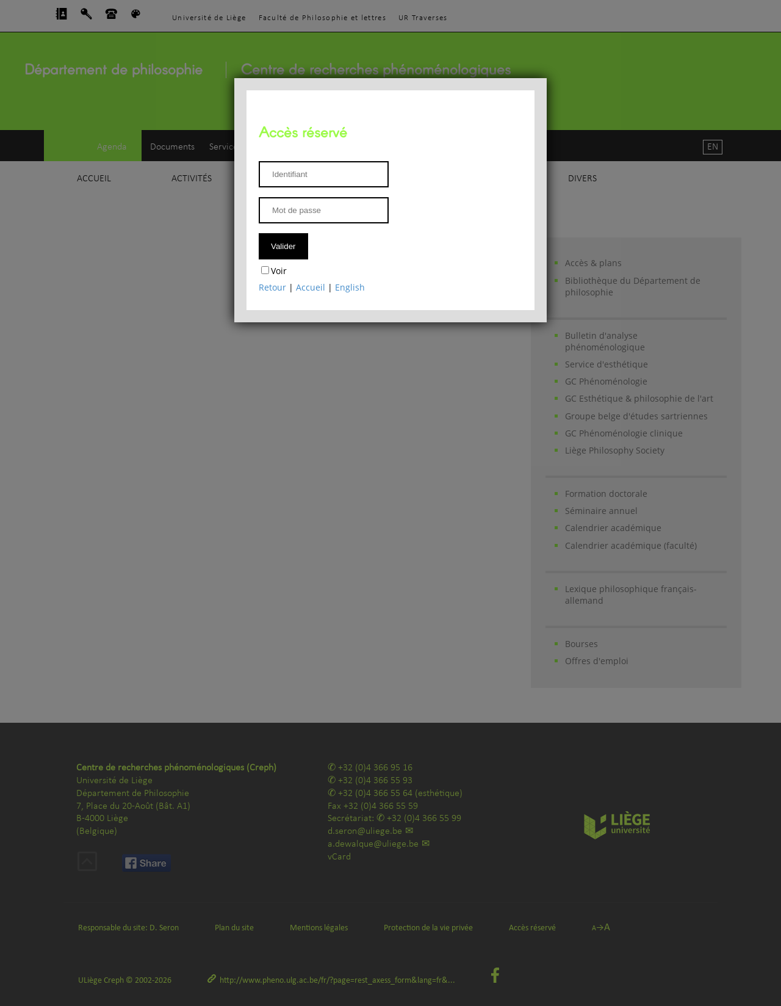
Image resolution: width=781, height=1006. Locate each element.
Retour (272, 287)
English (350, 287)
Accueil (310, 287)
